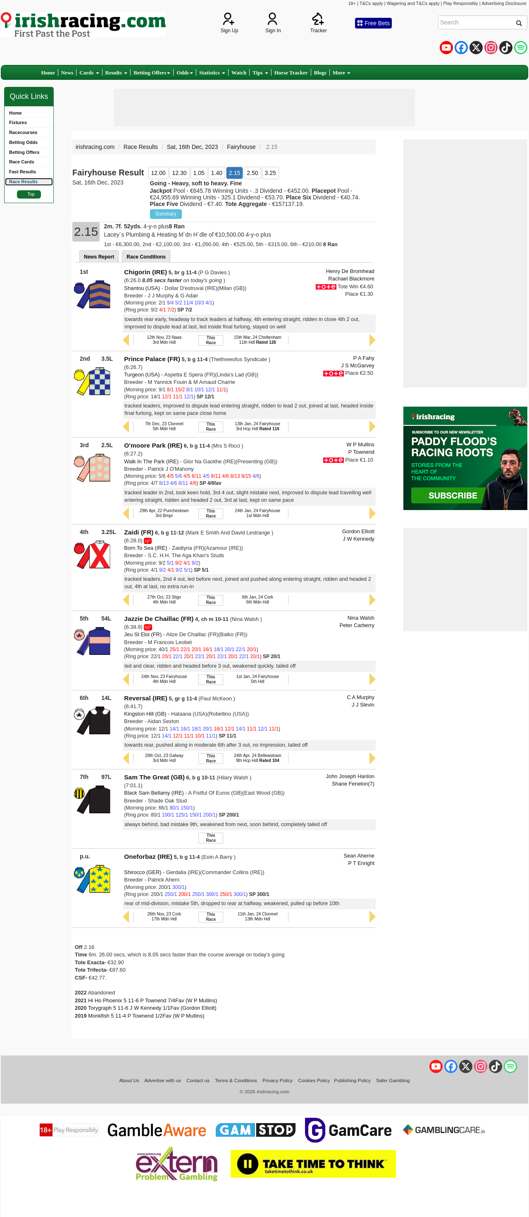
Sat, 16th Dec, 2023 (192, 147)
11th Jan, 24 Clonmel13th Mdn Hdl (258, 916)
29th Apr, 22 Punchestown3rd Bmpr (164, 513)
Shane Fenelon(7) (353, 784)
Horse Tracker (291, 72)
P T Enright (361, 863)
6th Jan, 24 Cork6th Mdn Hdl (257, 599)
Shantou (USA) (142, 288)
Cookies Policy (314, 1080)
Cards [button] (89, 72)
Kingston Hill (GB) (145, 714)
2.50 (252, 173)
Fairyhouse (241, 147)
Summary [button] (165, 214)
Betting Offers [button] (151, 72)
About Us (129, 1080)
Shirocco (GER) (142, 872)
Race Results (141, 147)
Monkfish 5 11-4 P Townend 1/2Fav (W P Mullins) (146, 1016)
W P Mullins (360, 444)
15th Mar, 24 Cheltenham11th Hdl (257, 340)
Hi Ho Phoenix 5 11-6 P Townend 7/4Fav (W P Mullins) (152, 1000)
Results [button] (116, 72)
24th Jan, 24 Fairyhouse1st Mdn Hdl (257, 513)
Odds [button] (184, 72)
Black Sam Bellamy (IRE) (154, 793)
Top (31, 194)
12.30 (179, 173)
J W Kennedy (358, 539)
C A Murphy (360, 697)
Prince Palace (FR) (152, 358)
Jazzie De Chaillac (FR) (158, 618)
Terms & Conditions (236, 1080)
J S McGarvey (357, 365)
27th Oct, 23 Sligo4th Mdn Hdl (164, 599)
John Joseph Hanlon (350, 776)
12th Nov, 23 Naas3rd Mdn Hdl (164, 340)
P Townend (361, 452)
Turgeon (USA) (142, 374)
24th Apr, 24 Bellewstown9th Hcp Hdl (257, 758)
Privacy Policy (277, 1080)
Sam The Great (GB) (154, 777)
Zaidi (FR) (138, 532)
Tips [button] (260, 72)
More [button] (341, 72)
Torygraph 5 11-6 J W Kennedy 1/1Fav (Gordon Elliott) (152, 1008)
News (67, 72)
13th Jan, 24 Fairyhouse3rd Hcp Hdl (257, 426)
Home (48, 72)
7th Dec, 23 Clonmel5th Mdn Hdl (164, 426)
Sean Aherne (359, 856)
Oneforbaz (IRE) (148, 856)
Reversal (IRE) (145, 698)
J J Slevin (363, 705)
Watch (238, 72)
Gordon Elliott (358, 531)
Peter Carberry (357, 625)
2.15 (234, 173)
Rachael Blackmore (351, 279)
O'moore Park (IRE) (153, 445)
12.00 (158, 173)
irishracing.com (95, 147)
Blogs (320, 72)
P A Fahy (363, 358)
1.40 (216, 173)
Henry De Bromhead (350, 271)
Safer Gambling (393, 1080)
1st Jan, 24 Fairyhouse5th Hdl (257, 679)
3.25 (270, 173)
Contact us (198, 1080)
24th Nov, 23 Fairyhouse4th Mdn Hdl (164, 679)
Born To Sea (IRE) (145, 548)
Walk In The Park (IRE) (151, 461)
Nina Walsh (361, 618)
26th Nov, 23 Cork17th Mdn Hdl (164, 916)
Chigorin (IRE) (145, 272)
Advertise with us (162, 1080)
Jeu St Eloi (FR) (143, 634)
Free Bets (373, 23)
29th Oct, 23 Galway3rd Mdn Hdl (164, 758)
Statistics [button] (212, 72)
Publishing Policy (352, 1080)
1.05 (199, 173)
